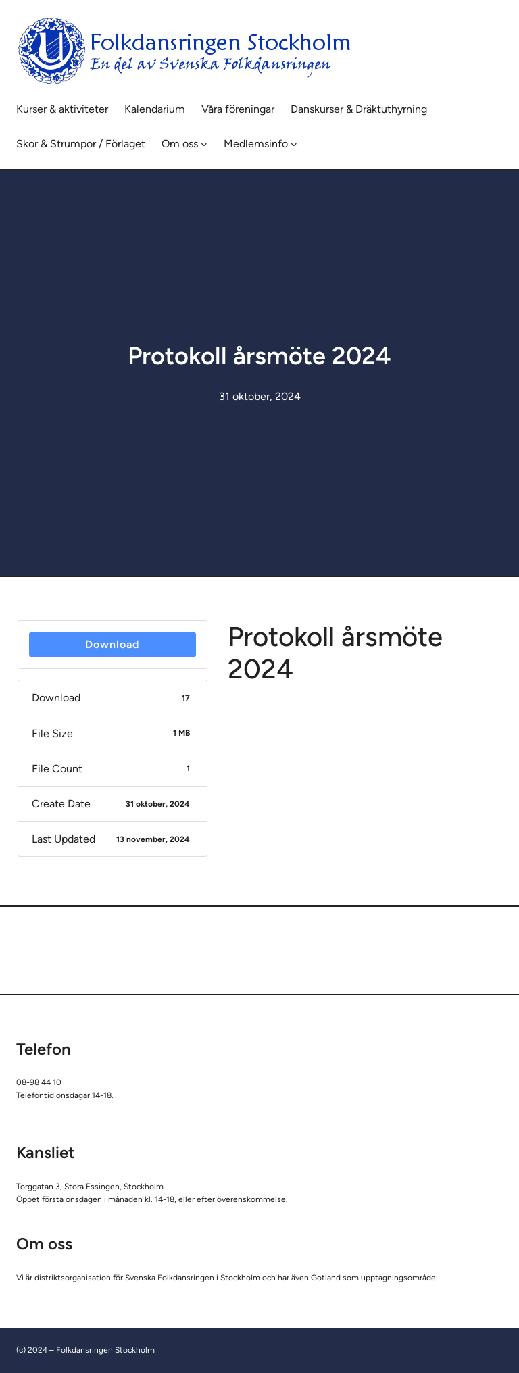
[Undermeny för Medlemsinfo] (294, 144)
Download (112, 644)
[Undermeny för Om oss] (204, 144)
